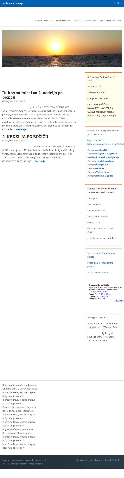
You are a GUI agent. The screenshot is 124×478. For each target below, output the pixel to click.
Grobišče (78, 20)
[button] (118, 3)
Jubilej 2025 (101, 150)
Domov (38, 20)
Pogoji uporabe (35, 463)
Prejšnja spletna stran (110, 20)
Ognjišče (109, 176)
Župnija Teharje (12, 3)
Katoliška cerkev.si (105, 161)
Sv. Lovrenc (90, 20)
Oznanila (49, 20)
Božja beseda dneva (97, 272)
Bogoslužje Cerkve (113, 460)
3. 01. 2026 (19, 101)
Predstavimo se (63, 20)
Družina (100, 168)
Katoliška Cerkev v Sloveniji (89, 460)
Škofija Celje (102, 165)
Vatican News (102, 172)
